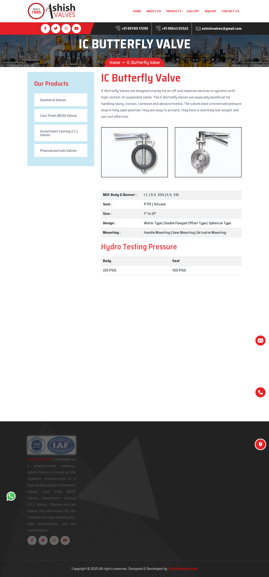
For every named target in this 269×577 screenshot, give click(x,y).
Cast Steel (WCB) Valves (58, 116)
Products (173, 11)
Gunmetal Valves (53, 101)
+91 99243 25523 (175, 28)
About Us (153, 11)
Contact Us (230, 11)
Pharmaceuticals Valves (58, 151)
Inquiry (210, 11)
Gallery (193, 11)
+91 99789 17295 (134, 28)
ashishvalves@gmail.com (222, 28)
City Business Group (183, 568)
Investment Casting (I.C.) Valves (59, 134)
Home (137, 11)
